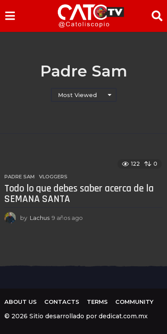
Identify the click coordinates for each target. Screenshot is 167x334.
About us (20, 301)
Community (134, 301)
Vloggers (53, 176)
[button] (9, 15)
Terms (97, 301)
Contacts (61, 301)
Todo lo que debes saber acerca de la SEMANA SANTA (79, 194)
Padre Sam (19, 176)
